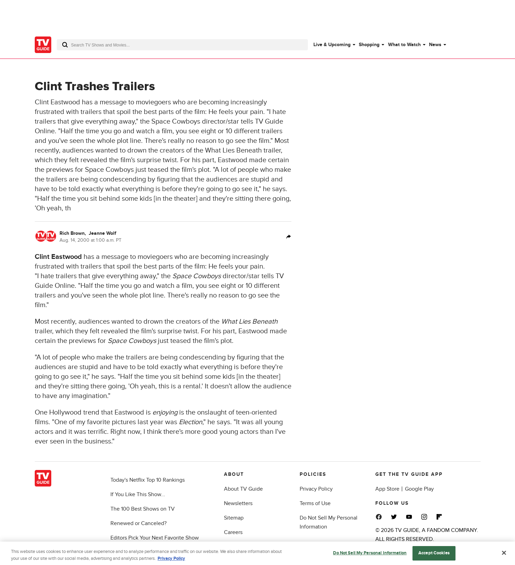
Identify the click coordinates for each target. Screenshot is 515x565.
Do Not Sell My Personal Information (370, 555)
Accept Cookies (434, 555)
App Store (387, 488)
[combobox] (182, 44)
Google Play (419, 488)
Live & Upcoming (332, 45)
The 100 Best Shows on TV (142, 508)
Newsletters (238, 503)
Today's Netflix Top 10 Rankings (147, 480)
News (435, 45)
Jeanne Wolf (102, 233)
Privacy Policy (316, 488)
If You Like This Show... (137, 494)
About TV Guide (243, 488)
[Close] (504, 555)
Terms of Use (315, 503)
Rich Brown (73, 233)
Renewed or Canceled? (138, 523)
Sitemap (234, 517)
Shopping (369, 45)
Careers (233, 532)
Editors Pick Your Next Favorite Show (154, 537)
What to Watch (404, 45)
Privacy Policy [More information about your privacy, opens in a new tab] (171, 560)
